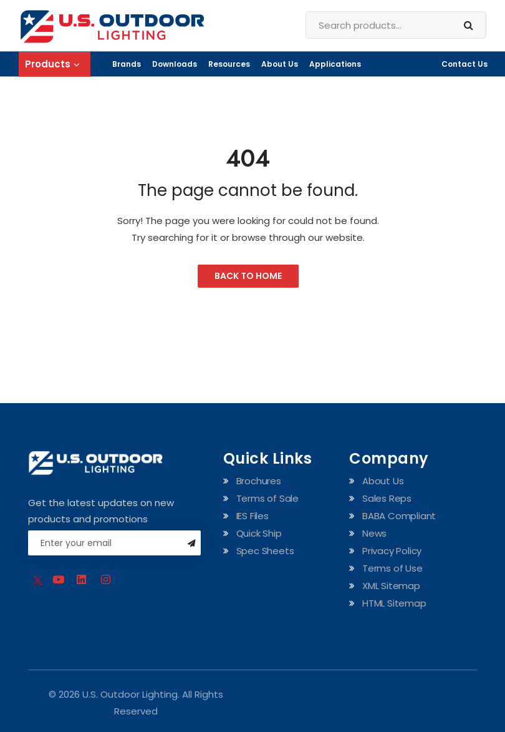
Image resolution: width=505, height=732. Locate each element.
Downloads (174, 64)
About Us (279, 64)
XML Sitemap (391, 585)
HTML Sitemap (394, 603)
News (374, 533)
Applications (335, 64)
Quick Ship (259, 533)
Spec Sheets (265, 550)
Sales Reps (386, 498)
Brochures (258, 480)
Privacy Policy (391, 550)
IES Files (252, 515)
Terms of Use (392, 568)
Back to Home (248, 276)
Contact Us (464, 64)
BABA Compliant (399, 515)
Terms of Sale (267, 498)
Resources (229, 64)
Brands (126, 64)
